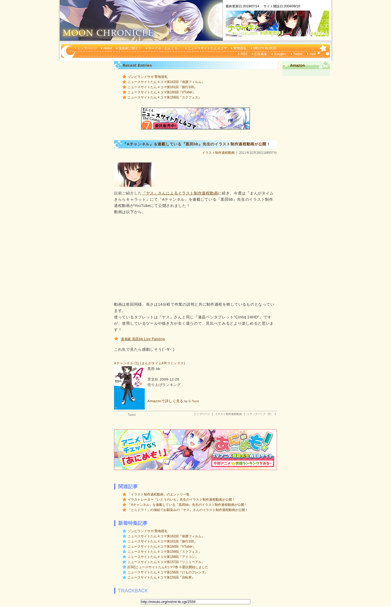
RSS (244, 54)
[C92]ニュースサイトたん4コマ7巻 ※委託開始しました (168, 567)
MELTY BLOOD (264, 48)
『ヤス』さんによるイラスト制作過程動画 (180, 193)
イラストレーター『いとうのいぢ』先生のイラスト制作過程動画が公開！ (181, 499)
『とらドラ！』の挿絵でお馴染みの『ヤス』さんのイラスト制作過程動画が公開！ (188, 510)
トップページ (87, 48)
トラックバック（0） (260, 414)
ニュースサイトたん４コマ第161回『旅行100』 (162, 87)
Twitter (298, 54)
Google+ (280, 54)
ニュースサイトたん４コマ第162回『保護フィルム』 (166, 82)
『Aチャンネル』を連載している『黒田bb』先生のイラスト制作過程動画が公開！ (187, 505)
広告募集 (260, 54)
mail (313, 54)
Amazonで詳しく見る (165, 401)
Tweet (132, 414)
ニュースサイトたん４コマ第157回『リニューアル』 (166, 562)
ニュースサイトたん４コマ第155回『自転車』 (161, 577)
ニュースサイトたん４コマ (207, 48)
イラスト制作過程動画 (218, 153)
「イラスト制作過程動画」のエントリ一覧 (159, 494)
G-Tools (193, 401)
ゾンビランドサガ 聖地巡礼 (148, 77)
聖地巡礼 (240, 48)
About (107, 48)
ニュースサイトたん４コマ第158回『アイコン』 (163, 557)
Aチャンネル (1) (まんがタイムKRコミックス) (149, 363)
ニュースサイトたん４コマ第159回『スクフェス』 (164, 97)
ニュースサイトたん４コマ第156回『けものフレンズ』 (168, 572)
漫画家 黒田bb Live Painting (143, 339)
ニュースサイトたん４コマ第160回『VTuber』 (162, 92)
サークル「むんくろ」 (164, 48)
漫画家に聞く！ (130, 48)
